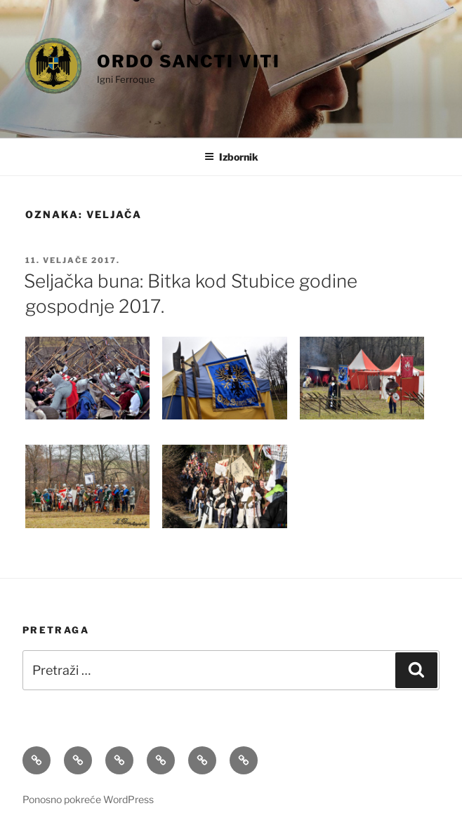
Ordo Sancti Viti (188, 61)
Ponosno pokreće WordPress (88, 799)
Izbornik (231, 157)
